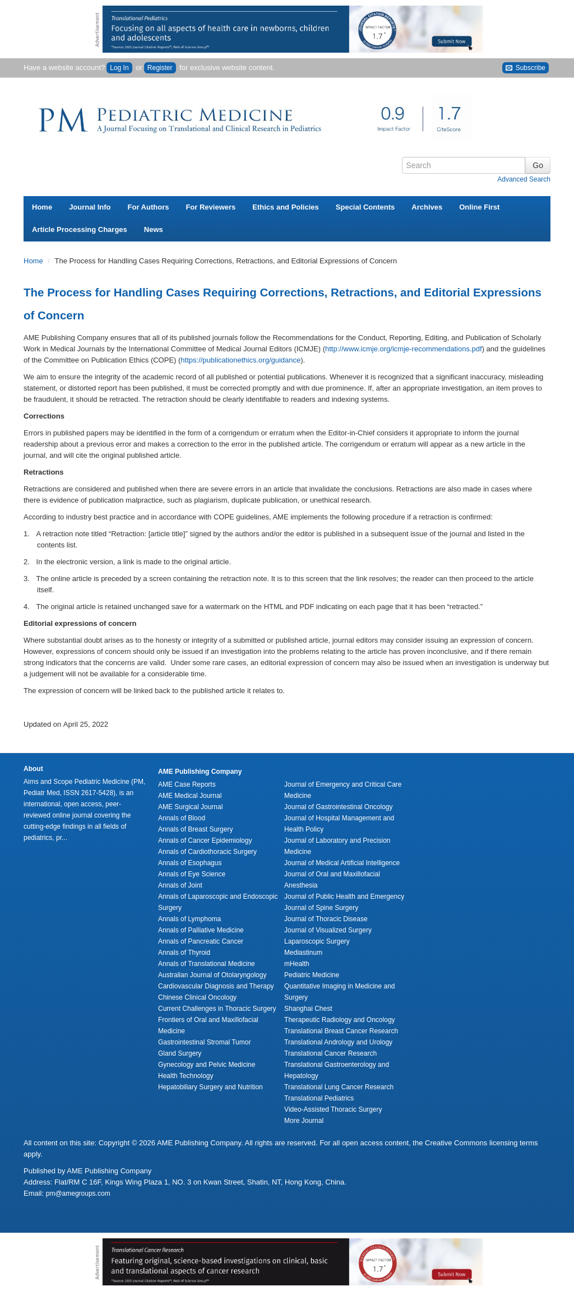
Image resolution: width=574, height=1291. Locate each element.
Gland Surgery (179, 1053)
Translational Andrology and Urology (338, 1042)
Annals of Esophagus (189, 863)
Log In (119, 68)
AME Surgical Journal (190, 807)
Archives (426, 207)
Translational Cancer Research (330, 1053)
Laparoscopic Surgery (317, 941)
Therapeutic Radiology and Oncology (339, 1020)
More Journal (303, 1121)
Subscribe (525, 68)
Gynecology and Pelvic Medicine (206, 1065)
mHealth (296, 964)
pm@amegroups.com (78, 1193)
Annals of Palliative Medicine (201, 930)
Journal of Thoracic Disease (326, 919)
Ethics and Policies (285, 207)
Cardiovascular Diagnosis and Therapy (216, 986)
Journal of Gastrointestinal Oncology (338, 807)
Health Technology (186, 1076)
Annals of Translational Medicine (206, 964)
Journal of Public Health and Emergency (344, 896)
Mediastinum (303, 952)
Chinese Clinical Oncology (197, 997)
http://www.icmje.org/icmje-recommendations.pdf (403, 349)
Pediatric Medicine (311, 975)
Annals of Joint (180, 885)
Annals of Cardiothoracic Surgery (207, 852)
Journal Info (89, 207)
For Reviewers (210, 207)
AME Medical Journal (189, 796)
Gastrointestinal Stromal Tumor (204, 1042)
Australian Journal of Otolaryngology (212, 975)
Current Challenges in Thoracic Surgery (217, 1009)
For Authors (148, 207)
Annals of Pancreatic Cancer (200, 941)
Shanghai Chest (308, 1009)
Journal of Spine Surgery (321, 908)
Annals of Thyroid (184, 952)
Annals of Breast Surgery (195, 829)
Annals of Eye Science (191, 874)
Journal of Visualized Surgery (328, 930)
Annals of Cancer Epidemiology (205, 840)
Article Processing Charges (79, 229)
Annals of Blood (181, 818)
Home (42, 207)
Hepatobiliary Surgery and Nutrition (210, 1087)
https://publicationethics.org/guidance (240, 360)
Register (160, 68)
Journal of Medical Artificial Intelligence (342, 863)
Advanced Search (523, 179)
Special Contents (365, 207)
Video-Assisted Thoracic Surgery (333, 1109)
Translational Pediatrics (319, 1098)
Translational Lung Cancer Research (339, 1087)
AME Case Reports (187, 784)
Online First (479, 207)
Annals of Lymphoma (189, 919)
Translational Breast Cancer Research (341, 1031)
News (153, 229)
